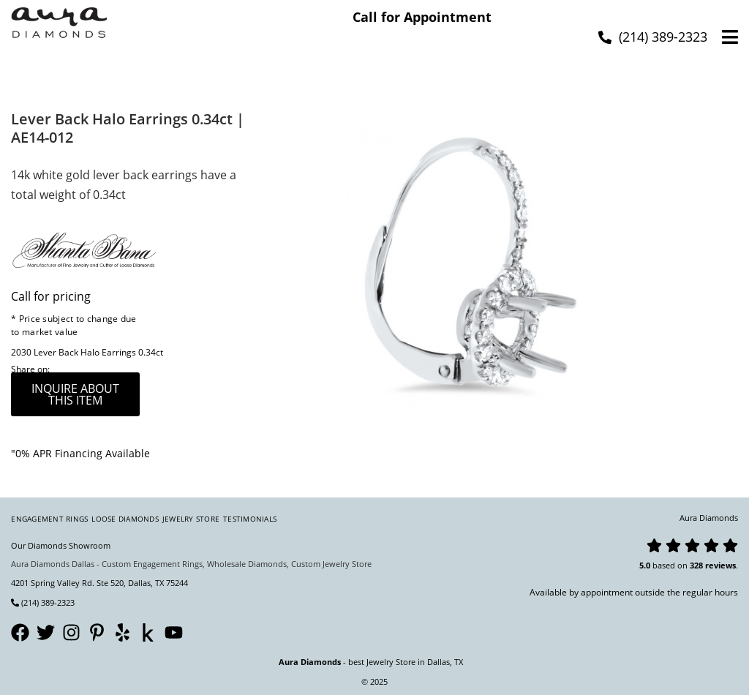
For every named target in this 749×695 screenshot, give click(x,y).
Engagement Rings (49, 519)
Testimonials (249, 519)
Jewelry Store (190, 519)
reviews (720, 565)
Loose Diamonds (125, 519)
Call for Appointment (422, 17)
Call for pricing (51, 296)
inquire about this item (75, 394)
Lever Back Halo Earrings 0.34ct (98, 352)
